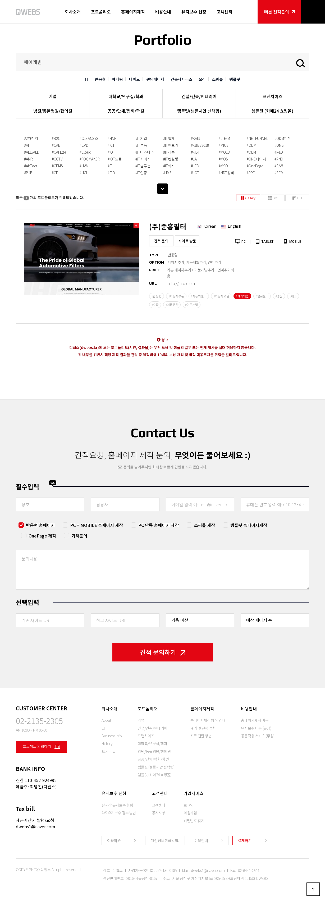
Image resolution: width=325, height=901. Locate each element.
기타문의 (79, 535)
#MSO (223, 165)
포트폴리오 (101, 11)
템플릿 (234, 79)
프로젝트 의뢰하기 (41, 747)
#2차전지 (31, 138)
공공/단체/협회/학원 (126, 111)
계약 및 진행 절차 (203, 728)
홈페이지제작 (133, 11)
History (107, 743)
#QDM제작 (282, 138)
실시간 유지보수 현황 (117, 805)
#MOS (223, 159)
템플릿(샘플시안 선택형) (199, 111)
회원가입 (190, 812)
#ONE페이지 (256, 159)
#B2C (56, 138)
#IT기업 (141, 138)
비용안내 (163, 11)
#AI (26, 145)
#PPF (251, 172)
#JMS (167, 172)
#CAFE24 (59, 152)
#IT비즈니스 (144, 152)
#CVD (84, 145)
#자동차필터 (199, 296)
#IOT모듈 (115, 159)
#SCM (278, 172)
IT (86, 79)
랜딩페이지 (155, 79)
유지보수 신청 (193, 11)
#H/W (84, 165)
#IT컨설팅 (170, 159)
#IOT (111, 152)
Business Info (112, 735)
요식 (202, 79)
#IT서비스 (142, 159)
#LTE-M (224, 138)
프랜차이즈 (272, 96)
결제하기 (245, 840)
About (106, 720)
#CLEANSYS (89, 138)
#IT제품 (169, 152)
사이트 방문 (187, 240)
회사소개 (73, 11)
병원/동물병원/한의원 (52, 111)
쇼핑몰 (217, 79)
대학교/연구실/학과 (125, 96)
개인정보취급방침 (164, 840)
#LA (194, 159)
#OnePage (255, 165)
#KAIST (196, 138)
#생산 (278, 296)
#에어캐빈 (242, 296)
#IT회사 (169, 165)
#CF (55, 172)
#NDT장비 (226, 172)
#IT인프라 (170, 145)
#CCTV (57, 159)
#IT (110, 165)
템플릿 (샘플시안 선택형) (156, 767)
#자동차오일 (221, 296)
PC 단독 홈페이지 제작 (158, 525)
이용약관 (114, 840)
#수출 (155, 304)
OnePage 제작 (42, 535)
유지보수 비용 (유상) (256, 728)
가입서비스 (193, 793)
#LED (195, 165)
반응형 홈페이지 (40, 525)
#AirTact (30, 165)
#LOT (195, 172)
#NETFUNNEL (257, 138)
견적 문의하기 (162, 652)
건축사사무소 (181, 79)
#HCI (83, 172)
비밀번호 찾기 (194, 820)
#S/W (278, 165)
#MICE (223, 145)
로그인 (189, 805)
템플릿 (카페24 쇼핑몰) (272, 111)
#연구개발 (191, 304)
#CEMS (57, 165)
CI (103, 728)
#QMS (279, 145)
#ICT (111, 145)
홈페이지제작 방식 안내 (207, 720)
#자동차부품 (176, 296)
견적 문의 (161, 240)
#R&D (278, 152)
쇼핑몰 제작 (204, 525)
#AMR (28, 159)
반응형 (100, 79)
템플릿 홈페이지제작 (248, 525)
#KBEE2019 (200, 145)
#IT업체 (169, 138)
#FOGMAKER (90, 159)
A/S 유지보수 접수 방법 (119, 812)
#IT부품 (141, 145)
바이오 (134, 79)
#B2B (28, 172)
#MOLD (224, 152)
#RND (278, 159)
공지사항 (158, 812)
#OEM (251, 152)
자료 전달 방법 (201, 735)
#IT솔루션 (142, 165)
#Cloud (85, 152)
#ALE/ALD (31, 152)
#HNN (112, 138)
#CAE (56, 145)
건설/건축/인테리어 (199, 96)
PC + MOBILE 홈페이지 (96, 525)
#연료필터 (262, 296)
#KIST (195, 152)
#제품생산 (172, 304)
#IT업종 (141, 172)
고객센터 (224, 11)
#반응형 (157, 296)
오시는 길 (109, 751)
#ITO (111, 172)
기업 (53, 96)
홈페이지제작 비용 (254, 720)
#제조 (293, 296)
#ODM (251, 145)
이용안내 (201, 840)
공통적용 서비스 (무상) (257, 735)
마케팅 (117, 79)
